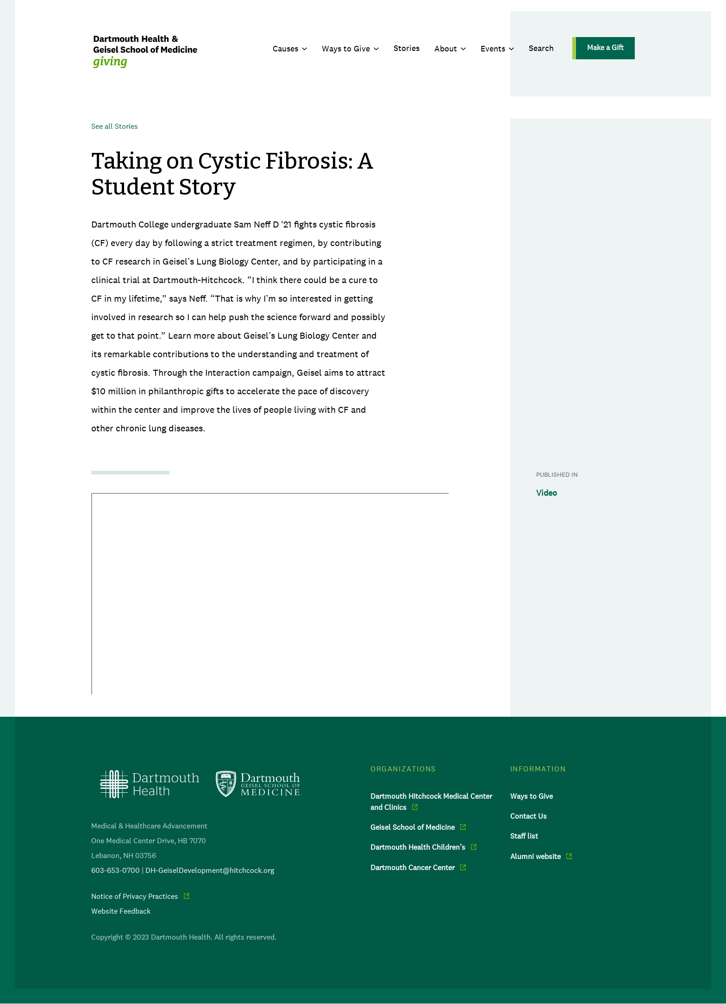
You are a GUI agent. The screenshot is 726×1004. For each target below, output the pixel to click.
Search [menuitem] (541, 48)
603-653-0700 (115, 870)
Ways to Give (346, 49)
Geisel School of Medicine (412, 827)
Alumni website (535, 856)
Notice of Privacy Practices (134, 896)
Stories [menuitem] (406, 48)
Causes (285, 49)
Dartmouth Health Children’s (417, 847)
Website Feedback (120, 911)
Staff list (524, 835)
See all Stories (114, 126)
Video (546, 493)
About (445, 49)
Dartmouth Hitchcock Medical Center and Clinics (431, 801)
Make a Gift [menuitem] (605, 47)
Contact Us (528, 816)
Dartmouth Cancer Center (412, 867)
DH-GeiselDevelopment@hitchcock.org (209, 870)
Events (493, 49)
